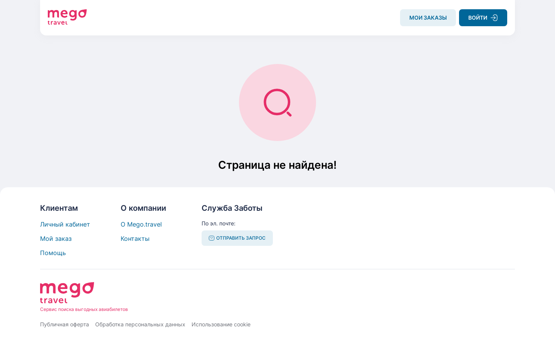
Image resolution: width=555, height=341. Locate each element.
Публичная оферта (64, 324)
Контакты (135, 238)
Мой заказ (56, 238)
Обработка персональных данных (140, 324)
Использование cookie (221, 324)
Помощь (53, 253)
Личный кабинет (65, 224)
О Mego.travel (141, 224)
